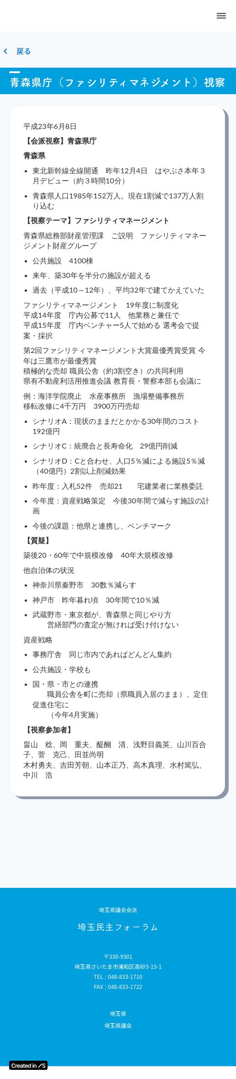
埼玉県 (118, 1013)
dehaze (221, 16)
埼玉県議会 (118, 1025)
